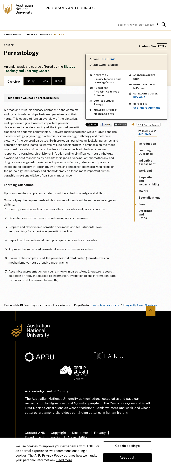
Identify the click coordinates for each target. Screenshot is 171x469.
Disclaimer (80, 433)
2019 (162, 46)
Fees (45, 81)
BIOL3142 (58, 34)
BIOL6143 (139, 97)
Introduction (147, 143)
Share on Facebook (106, 124)
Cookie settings (127, 446)
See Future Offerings (146, 107)
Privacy (100, 433)
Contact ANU (35, 433)
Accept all (127, 457)
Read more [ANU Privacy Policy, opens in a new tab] (64, 460)
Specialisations (149, 197)
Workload (145, 170)
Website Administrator (106, 305)
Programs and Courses (70, 8)
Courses (44, 34)
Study (30, 81)
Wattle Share (120, 124)
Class (58, 81)
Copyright (58, 433)
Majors (143, 191)
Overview (13, 81)
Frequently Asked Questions (140, 305)
